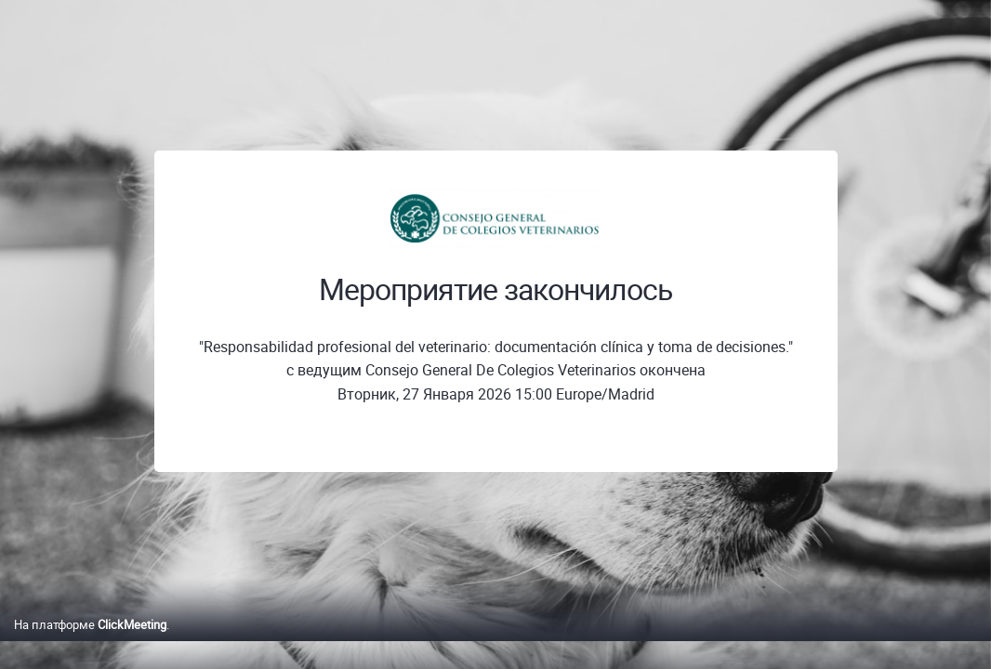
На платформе (90, 644)
